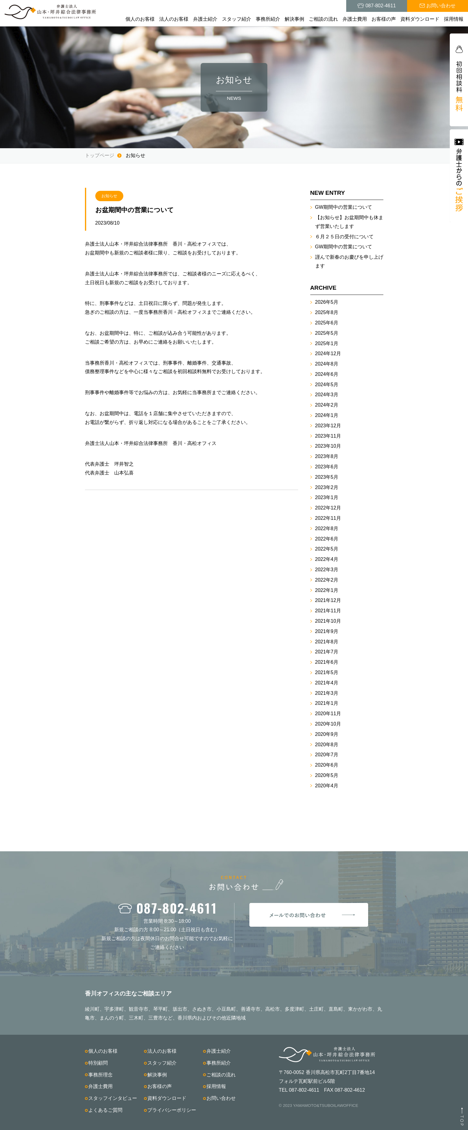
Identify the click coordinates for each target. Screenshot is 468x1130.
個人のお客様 (140, 19)
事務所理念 (100, 1074)
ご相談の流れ (323, 19)
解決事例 (294, 19)
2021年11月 (328, 610)
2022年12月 (328, 507)
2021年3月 (327, 693)
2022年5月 (327, 548)
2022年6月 (327, 538)
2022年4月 (327, 559)
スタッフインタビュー (112, 1098)
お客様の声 (383, 19)
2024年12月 (328, 353)
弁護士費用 (355, 19)
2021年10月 (328, 621)
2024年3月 (327, 394)
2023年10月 (328, 446)
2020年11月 (328, 713)
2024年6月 (327, 374)
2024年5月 (327, 384)
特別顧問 (98, 1062)
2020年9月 (327, 734)
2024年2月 (327, 405)
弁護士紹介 (205, 19)
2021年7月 (327, 651)
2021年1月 (327, 703)
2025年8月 (327, 312)
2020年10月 (328, 723)
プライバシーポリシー (171, 1110)
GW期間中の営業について (343, 207)
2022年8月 (327, 528)
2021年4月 (327, 682)
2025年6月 (327, 322)
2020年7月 (327, 754)
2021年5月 (327, 672)
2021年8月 (327, 641)
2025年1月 (327, 343)
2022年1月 (327, 590)
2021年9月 (327, 631)
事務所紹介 (268, 19)
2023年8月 (327, 456)
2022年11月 (328, 518)
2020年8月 (327, 744)
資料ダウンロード (419, 19)
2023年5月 (327, 477)
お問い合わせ (221, 1098)
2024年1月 (327, 415)
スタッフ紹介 (236, 19)
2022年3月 (327, 569)
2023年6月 (327, 466)
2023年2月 (327, 487)
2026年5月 (327, 302)
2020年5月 (327, 775)
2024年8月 (327, 363)
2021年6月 (327, 662)
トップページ (99, 155)
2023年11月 (328, 436)
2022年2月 (327, 579)
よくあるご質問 (105, 1110)
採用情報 (453, 19)
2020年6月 (327, 765)
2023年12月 (328, 425)
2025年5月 (327, 333)
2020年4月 (327, 785)
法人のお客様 (173, 19)
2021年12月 (328, 600)
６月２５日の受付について (344, 236)
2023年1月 (327, 497)
